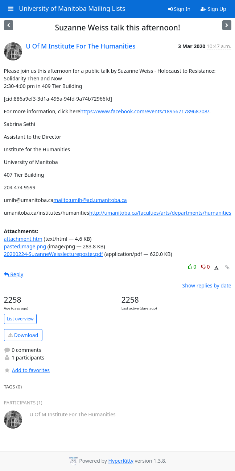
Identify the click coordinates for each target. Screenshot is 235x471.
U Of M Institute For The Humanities (80, 46)
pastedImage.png (25, 246)
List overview (20, 319)
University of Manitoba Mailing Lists (72, 8)
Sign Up (213, 8)
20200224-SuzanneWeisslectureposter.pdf (53, 254)
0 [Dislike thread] (205, 266)
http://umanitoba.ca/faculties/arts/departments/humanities (160, 212)
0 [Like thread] (193, 266)
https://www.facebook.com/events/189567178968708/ (144, 111)
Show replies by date (206, 285)
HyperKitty (120, 460)
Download (23, 335)
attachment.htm (23, 238)
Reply (14, 274)
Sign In (179, 8)
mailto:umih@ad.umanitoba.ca (90, 200)
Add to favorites (27, 370)
